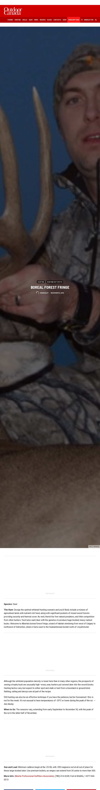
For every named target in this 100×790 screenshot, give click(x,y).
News (36, 20)
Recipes (42, 20)
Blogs (49, 20)
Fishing (10, 20)
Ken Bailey (44, 293)
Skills (24, 20)
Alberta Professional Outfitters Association (34, 776)
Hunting (18, 20)
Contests (57, 20)
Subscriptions (73, 20)
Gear (30, 20)
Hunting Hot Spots (54, 282)
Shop (64, 20)
